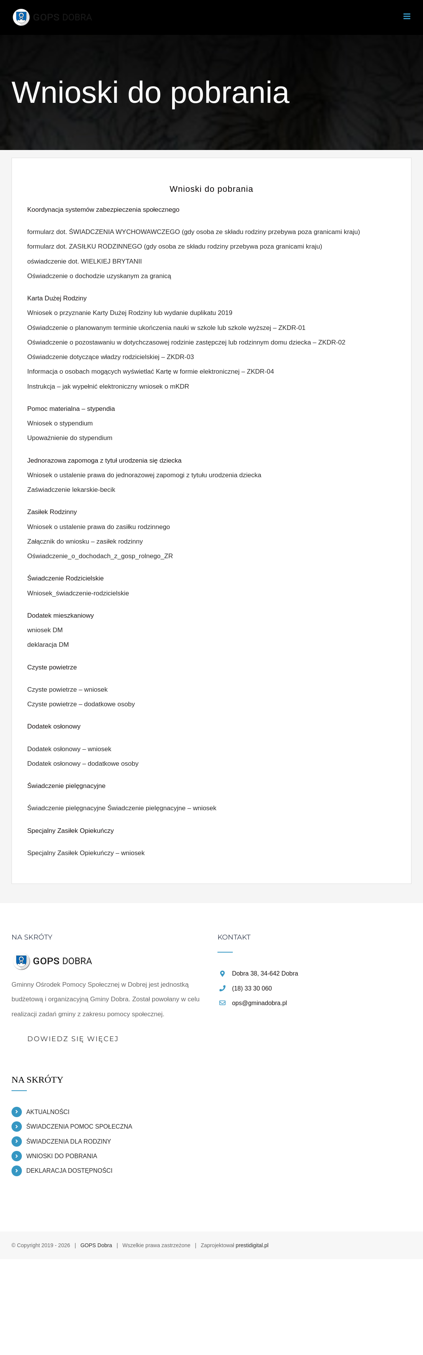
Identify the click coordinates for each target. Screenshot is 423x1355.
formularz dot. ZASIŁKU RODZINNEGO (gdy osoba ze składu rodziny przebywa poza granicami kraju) (174, 246)
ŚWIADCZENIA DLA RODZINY (68, 1141)
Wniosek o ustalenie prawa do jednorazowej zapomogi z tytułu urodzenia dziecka (144, 475)
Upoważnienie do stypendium (69, 438)
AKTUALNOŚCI (47, 1112)
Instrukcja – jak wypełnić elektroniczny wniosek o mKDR (108, 386)
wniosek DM (45, 630)
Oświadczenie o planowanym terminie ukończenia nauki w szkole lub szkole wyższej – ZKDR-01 (166, 327)
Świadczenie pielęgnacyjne (66, 808)
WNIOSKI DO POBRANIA (61, 1156)
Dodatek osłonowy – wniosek (69, 749)
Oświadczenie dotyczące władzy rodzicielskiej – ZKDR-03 (110, 357)
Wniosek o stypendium (60, 423)
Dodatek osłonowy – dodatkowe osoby (82, 763)
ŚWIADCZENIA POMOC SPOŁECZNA (79, 1126)
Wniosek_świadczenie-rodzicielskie (78, 593)
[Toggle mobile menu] (407, 16)
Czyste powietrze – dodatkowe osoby (81, 704)
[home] (53, 958)
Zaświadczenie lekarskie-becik (71, 489)
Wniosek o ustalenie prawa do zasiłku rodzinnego (98, 527)
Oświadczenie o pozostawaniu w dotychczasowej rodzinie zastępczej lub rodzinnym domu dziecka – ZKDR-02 (186, 342)
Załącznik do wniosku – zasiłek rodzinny (85, 541)
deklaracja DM (48, 644)
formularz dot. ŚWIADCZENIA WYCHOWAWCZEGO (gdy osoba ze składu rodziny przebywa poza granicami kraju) (193, 232)
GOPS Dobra (96, 1245)
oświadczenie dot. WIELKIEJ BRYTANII (84, 261)
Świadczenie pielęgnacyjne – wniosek (161, 808)
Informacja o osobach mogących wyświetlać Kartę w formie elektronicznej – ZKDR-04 (150, 371)
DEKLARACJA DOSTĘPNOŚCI (69, 1170)
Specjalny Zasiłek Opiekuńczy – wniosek (86, 853)
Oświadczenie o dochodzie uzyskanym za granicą (99, 276)
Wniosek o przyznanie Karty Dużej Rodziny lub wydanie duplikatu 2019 (129, 312)
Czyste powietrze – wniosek (67, 689)
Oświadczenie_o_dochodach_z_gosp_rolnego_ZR (100, 556)
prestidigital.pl (252, 1245)
